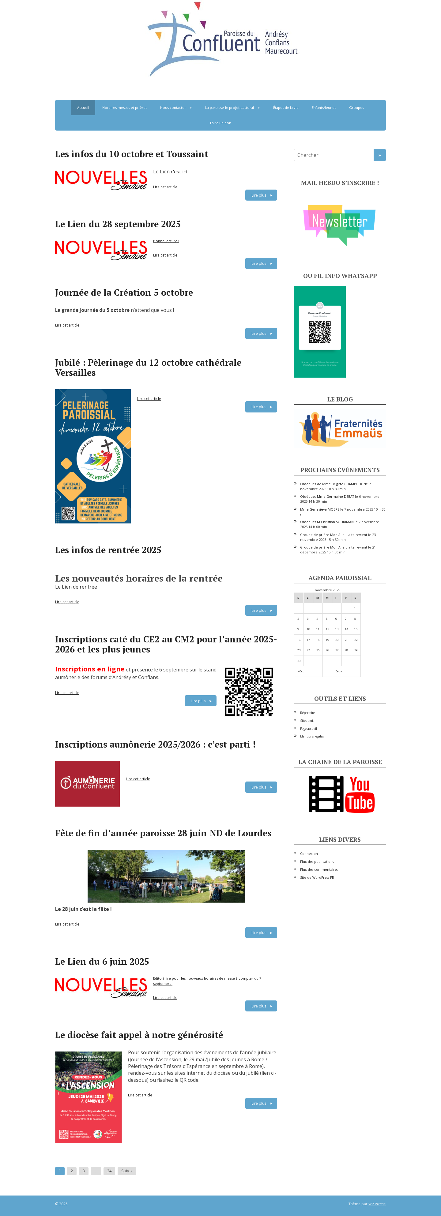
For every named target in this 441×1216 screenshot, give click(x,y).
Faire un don (220, 122)
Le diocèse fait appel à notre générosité (139, 1034)
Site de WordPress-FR (317, 877)
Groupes (356, 107)
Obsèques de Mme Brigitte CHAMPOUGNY (334, 484)
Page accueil (308, 728)
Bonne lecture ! (166, 240)
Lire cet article (165, 186)
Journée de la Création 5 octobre (124, 292)
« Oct (300, 671)
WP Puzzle (377, 1204)
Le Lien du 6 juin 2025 (102, 961)
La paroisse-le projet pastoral (229, 107)
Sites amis (307, 721)
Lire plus (258, 195)
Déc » (338, 671)
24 (109, 1170)
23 (298, 650)
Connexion (309, 854)
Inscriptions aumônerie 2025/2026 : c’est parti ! (155, 744)
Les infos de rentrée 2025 (108, 550)
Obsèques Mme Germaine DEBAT (327, 496)
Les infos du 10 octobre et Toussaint (131, 154)
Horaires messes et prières (124, 107)
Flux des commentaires (319, 869)
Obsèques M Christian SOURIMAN (327, 522)
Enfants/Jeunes (324, 107)
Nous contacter (173, 107)
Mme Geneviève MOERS (319, 509)
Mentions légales (312, 736)
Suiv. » (127, 1170)
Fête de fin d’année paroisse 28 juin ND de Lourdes (163, 833)
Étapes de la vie (286, 107)
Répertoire (307, 713)
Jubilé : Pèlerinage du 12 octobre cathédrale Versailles (148, 367)
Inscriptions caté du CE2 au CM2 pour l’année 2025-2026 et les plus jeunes (166, 644)
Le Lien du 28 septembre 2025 (118, 224)
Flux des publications (317, 861)
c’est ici (179, 171)
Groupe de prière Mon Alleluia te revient (333, 535)
